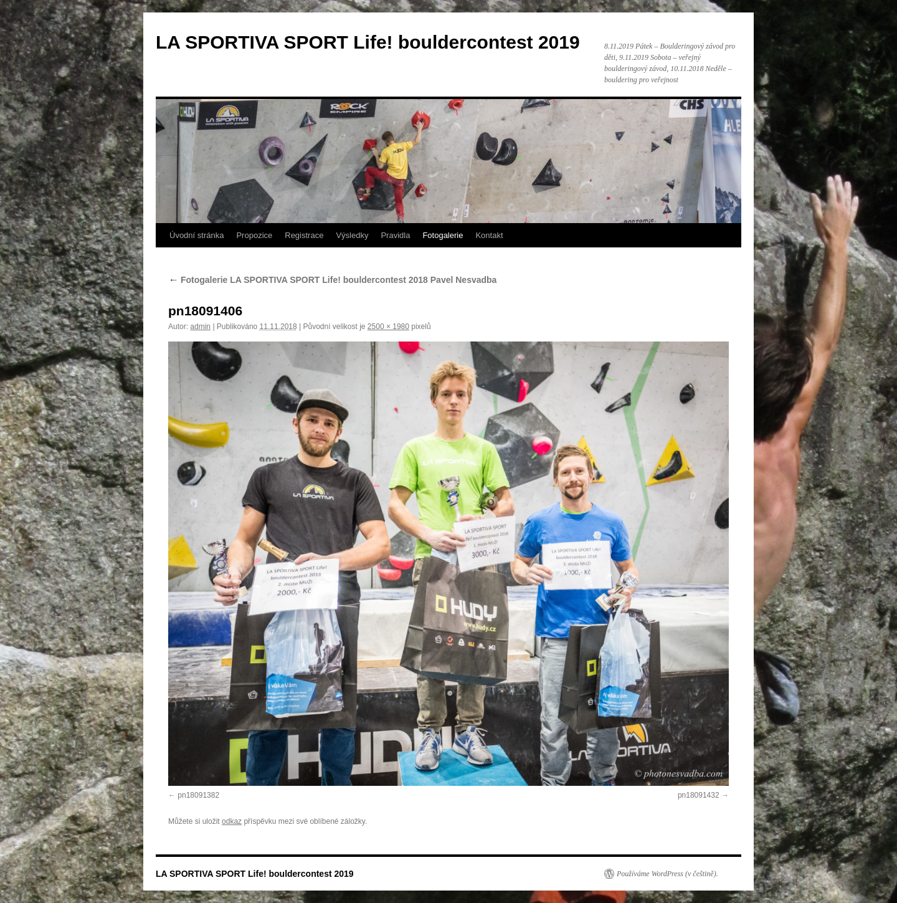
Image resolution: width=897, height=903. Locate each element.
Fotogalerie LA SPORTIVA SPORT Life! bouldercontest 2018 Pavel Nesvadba (332, 280)
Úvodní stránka (196, 235)
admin (200, 326)
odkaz (232, 821)
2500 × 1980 (388, 326)
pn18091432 (698, 795)
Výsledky (352, 235)
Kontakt (489, 235)
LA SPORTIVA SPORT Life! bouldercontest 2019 (368, 42)
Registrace (304, 235)
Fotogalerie (442, 235)
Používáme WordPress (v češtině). (667, 873)
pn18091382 (198, 795)
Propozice (254, 235)
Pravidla (395, 235)
